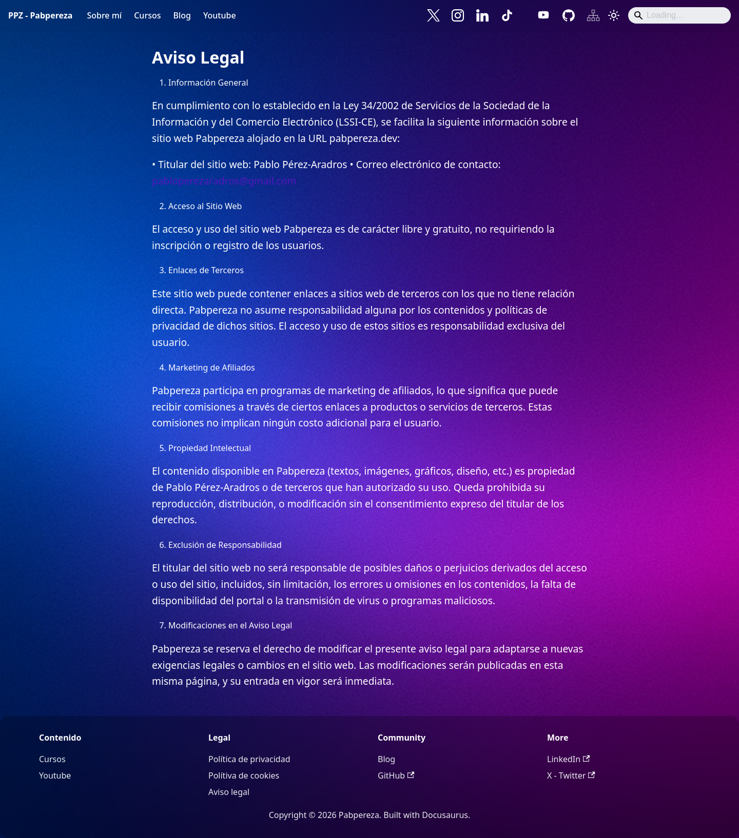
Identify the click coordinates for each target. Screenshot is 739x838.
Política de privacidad (249, 759)
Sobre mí (104, 15)
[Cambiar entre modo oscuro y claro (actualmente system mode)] (614, 15)
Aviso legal (228, 792)
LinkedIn (568, 759)
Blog (181, 15)
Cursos (147, 15)
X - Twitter (571, 775)
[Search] (679, 15)
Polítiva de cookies (243, 775)
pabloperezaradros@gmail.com (224, 181)
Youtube (219, 15)
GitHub (396, 775)
